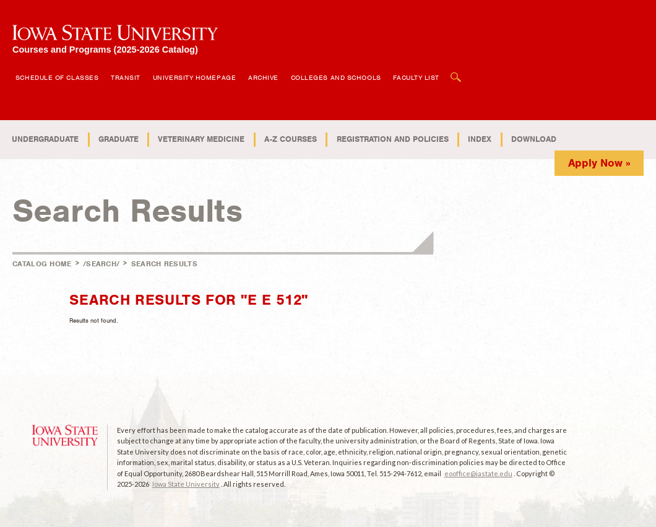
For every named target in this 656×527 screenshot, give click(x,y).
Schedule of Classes (56, 77)
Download (533, 139)
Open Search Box (456, 71)
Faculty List (416, 77)
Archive (263, 77)
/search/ (101, 264)
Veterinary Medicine (201, 139)
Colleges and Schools (336, 77)
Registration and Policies (393, 139)
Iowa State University (186, 484)
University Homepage (194, 77)
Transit (125, 77)
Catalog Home (42, 264)
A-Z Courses (290, 139)
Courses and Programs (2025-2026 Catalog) (105, 49)
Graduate (118, 139)
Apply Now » (599, 163)
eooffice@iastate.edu (478, 473)
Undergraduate (45, 139)
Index (479, 139)
